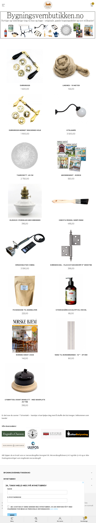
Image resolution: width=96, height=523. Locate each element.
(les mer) (54, 509)
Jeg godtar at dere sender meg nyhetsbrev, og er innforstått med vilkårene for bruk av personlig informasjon (39, 508)
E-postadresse (37, 499)
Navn (37, 491)
